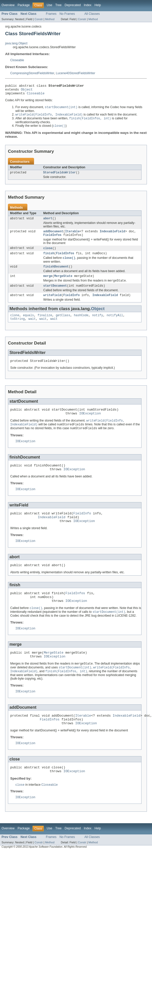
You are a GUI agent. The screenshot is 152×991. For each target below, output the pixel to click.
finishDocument (56, 273)
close (47, 254)
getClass (63, 324)
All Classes (92, 14)
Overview (8, 5)
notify (97, 324)
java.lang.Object (16, 43)
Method (49, 19)
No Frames (67, 14)
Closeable (17, 60)
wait (32, 328)
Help (97, 5)
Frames (51, 14)
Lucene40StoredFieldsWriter (75, 73)
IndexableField (112, 236)
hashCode (81, 324)
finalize (45, 324)
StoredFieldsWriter (59, 176)
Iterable (72, 236)
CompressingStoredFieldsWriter (32, 73)
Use (49, 5)
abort (47, 223)
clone (14, 324)
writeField (52, 304)
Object (27, 90)
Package (24, 5)
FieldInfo (71, 304)
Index (87, 5)
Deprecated (73, 5)
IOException (90, 425)
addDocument (53, 236)
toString (17, 328)
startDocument (55, 294)
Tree (58, 5)
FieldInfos (52, 240)
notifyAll (115, 324)
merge (47, 283)
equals (28, 324)
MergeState (63, 283)
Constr (39, 19)
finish (48, 259)
